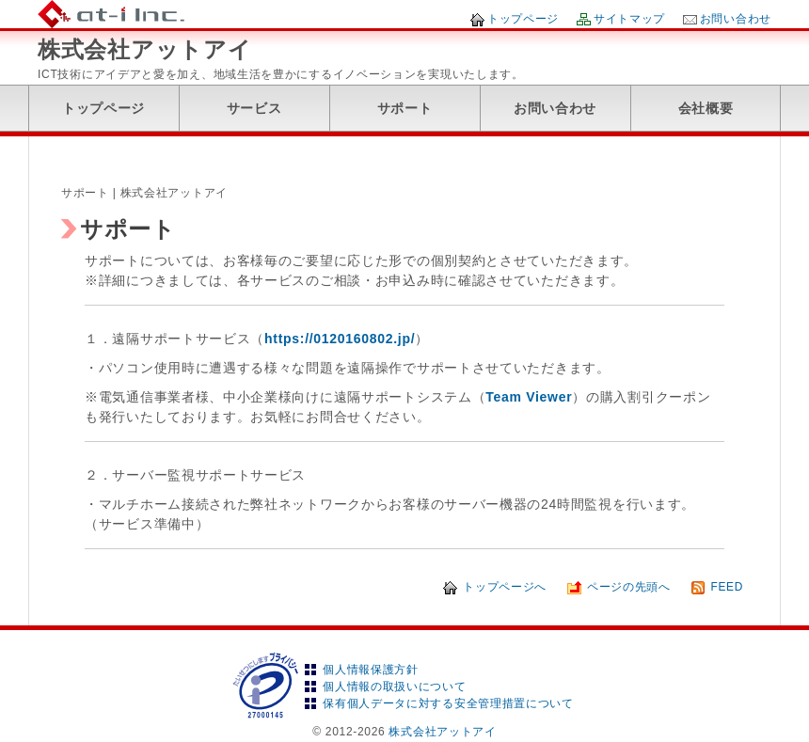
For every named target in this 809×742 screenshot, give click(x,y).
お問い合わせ (735, 18)
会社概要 (706, 108)
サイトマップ (629, 18)
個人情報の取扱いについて (394, 686)
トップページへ (505, 586)
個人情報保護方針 (371, 669)
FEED (726, 586)
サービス (254, 108)
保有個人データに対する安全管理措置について (448, 703)
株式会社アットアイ (144, 49)
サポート (405, 108)
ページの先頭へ (629, 586)
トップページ (523, 18)
